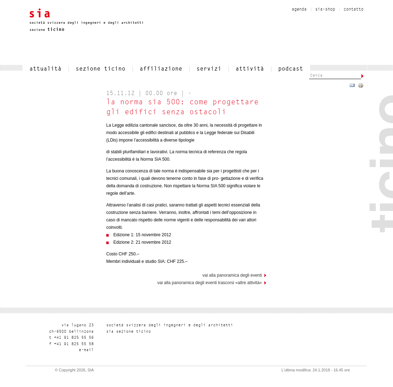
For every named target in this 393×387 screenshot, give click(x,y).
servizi (208, 69)
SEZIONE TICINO (100, 69)
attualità (45, 69)
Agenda (299, 9)
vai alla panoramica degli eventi (232, 275)
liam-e (86, 350)
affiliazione (161, 69)
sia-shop (325, 9)
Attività (250, 69)
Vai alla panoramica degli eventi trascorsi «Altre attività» (209, 282)
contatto (354, 9)
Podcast (290, 69)
